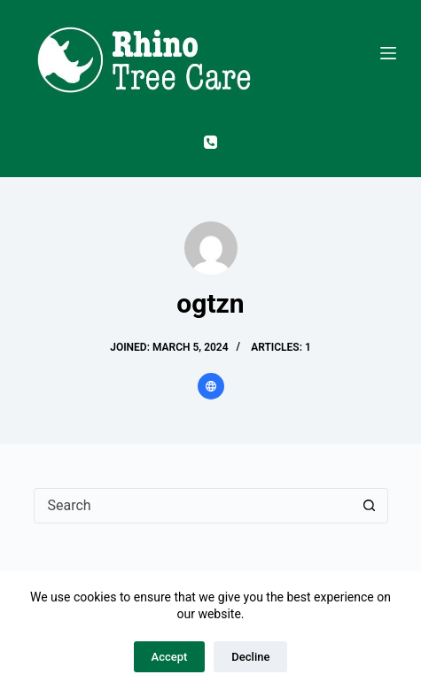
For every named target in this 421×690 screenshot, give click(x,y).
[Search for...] (193, 505)
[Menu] (388, 53)
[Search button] (369, 505)
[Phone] (210, 142)
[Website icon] (211, 386)
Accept (170, 656)
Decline (250, 656)
